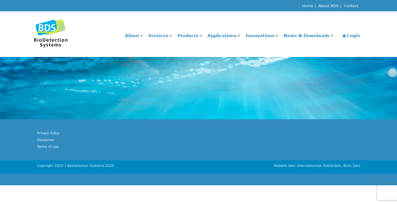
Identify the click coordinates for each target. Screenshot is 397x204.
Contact (351, 6)
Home (307, 6)
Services (158, 35)
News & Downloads (307, 35)
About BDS (329, 6)
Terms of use (47, 146)
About (132, 35)
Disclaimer (45, 140)
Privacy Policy (48, 133)
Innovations (260, 35)
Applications (222, 35)
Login (351, 35)
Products (187, 35)
